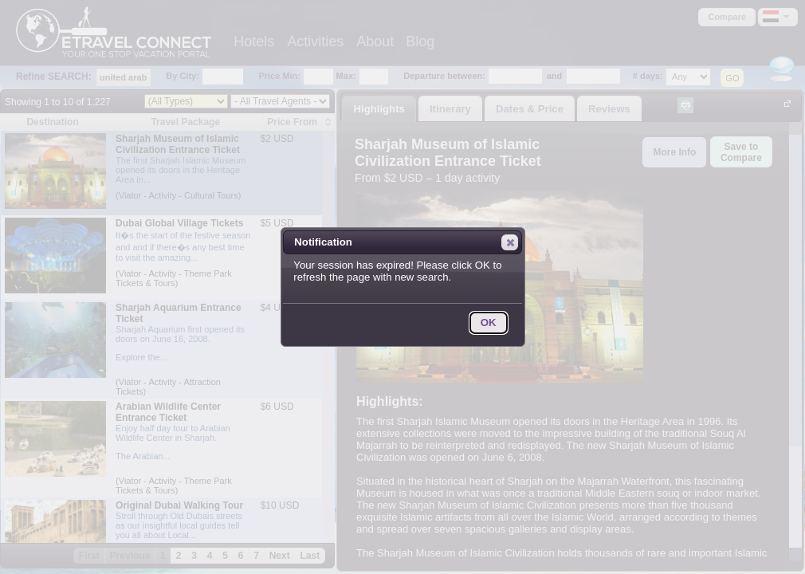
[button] (509, 242)
